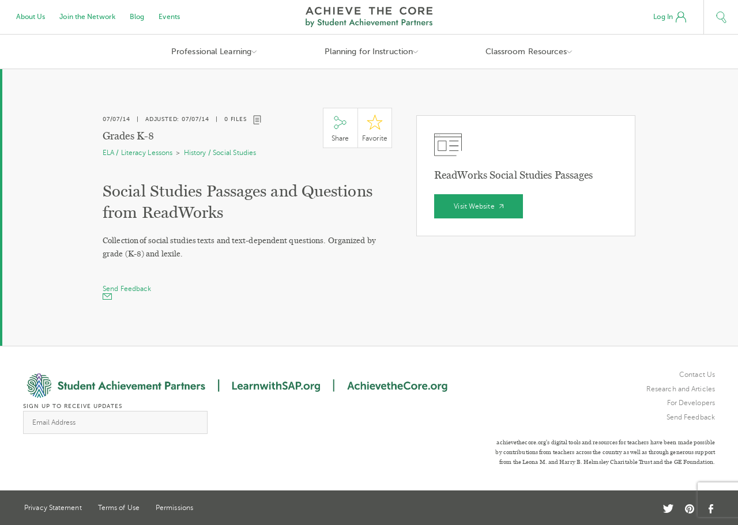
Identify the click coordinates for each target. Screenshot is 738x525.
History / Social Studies (220, 153)
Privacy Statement (53, 508)
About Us (31, 17)
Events (169, 17)
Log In (669, 17)
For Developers (691, 403)
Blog (137, 17)
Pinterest (689, 508)
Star (374, 128)
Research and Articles (680, 389)
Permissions (174, 508)
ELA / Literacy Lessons (137, 153)
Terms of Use (119, 508)
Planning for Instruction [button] (369, 51)
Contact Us (697, 375)
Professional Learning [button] (211, 51)
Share (340, 128)
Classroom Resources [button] (526, 51)
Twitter (668, 508)
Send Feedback (691, 417)
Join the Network (87, 17)
